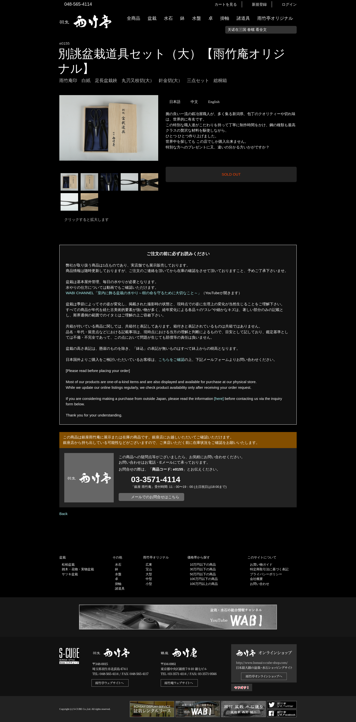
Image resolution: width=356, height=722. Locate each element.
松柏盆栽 (68, 564)
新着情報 (350, 87)
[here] (218, 398)
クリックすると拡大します (86, 219)
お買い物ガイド (350, 125)
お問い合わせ (259, 584)
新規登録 (259, 4)
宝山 (149, 569)
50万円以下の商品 (203, 574)
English (214, 102)
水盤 (196, 18)
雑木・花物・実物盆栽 (78, 569)
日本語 (174, 102)
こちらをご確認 (171, 359)
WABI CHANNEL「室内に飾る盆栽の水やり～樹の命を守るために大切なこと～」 (133, 293)
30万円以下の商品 (203, 569)
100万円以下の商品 (204, 579)
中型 (149, 579)
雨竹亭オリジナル (275, 18)
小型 (149, 584)
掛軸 (224, 18)
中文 (194, 102)
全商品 (133, 18)
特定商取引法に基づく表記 (269, 569)
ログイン (289, 4)
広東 (149, 564)
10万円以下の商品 (203, 564)
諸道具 (243, 18)
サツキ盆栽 (70, 574)
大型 (149, 574)
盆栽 (152, 18)
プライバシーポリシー (266, 574)
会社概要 (256, 579)
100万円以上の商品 (204, 584)
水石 (168, 18)
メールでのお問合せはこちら (155, 497)
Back (63, 514)
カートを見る (226, 4)
